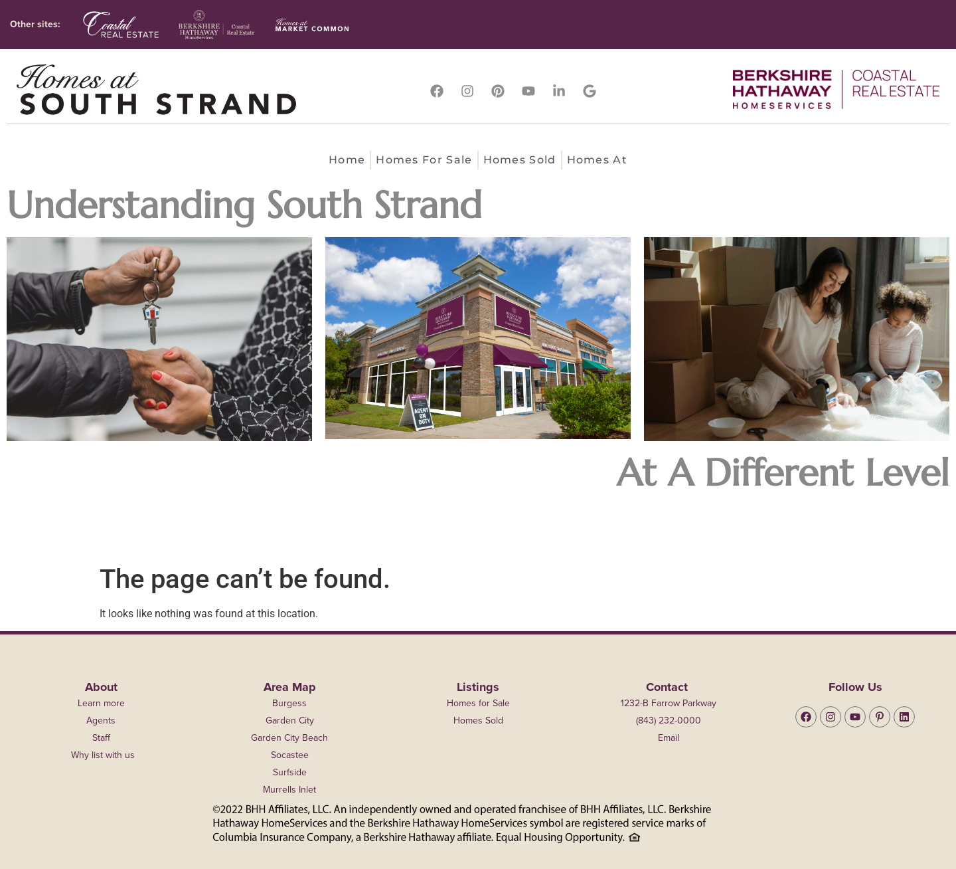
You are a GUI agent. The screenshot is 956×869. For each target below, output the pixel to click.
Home (347, 159)
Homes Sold (519, 159)
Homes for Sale (424, 159)
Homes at (597, 159)
